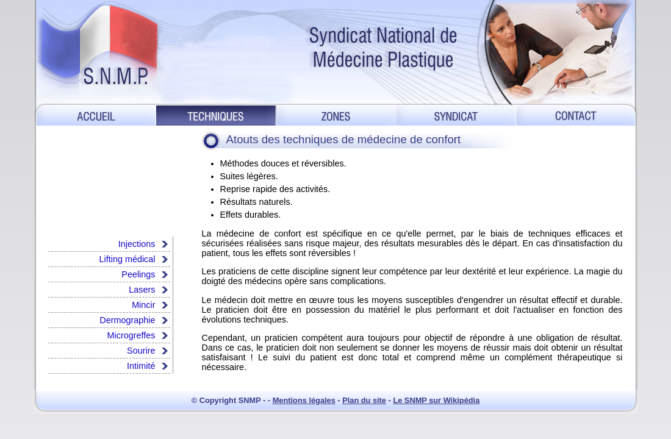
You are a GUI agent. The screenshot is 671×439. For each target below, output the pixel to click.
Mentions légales (304, 400)
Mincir (143, 305)
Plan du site (364, 400)
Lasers (142, 289)
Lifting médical (127, 259)
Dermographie (127, 320)
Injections (137, 244)
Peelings (138, 274)
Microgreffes (131, 335)
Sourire (141, 350)
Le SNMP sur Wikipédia (436, 400)
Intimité (141, 366)
